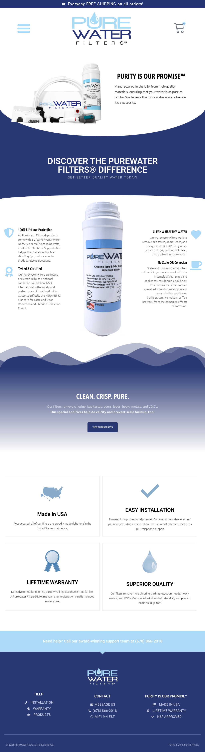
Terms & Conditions (179, 744)
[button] (23, 28)
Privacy (195, 744)
